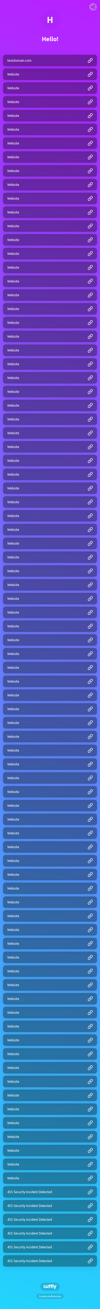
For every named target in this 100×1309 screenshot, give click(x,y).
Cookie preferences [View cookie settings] (50, 1296)
